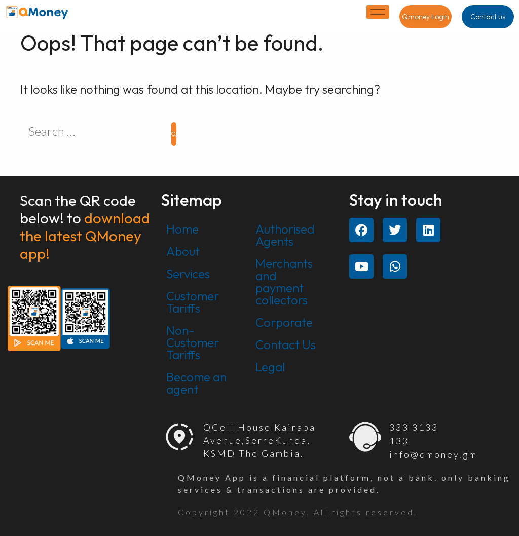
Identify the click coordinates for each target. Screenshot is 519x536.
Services (188, 273)
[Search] (173, 134)
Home (182, 229)
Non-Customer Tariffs (192, 342)
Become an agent (196, 383)
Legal (270, 366)
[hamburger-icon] (377, 12)
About (183, 251)
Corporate (284, 322)
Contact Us (285, 344)
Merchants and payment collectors (284, 282)
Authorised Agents (285, 235)
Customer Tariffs (192, 302)
